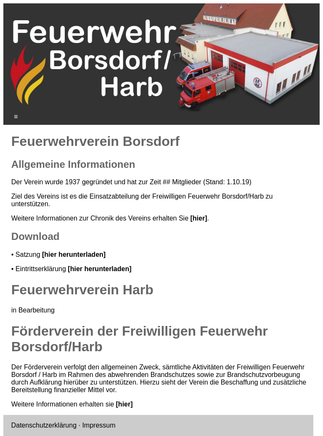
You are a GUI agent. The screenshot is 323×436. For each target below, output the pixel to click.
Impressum (98, 425)
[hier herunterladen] (74, 254)
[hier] (199, 218)
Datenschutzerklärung (44, 425)
